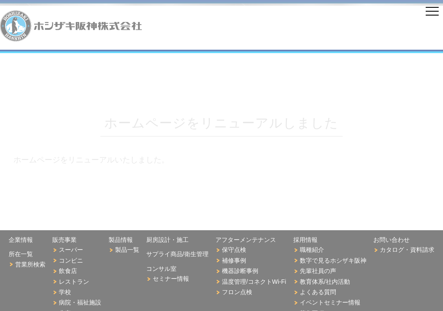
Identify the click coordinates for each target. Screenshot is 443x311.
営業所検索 (30, 264)
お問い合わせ (391, 239)
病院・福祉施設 (80, 302)
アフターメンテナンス (245, 239)
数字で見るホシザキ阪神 (333, 260)
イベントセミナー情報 (330, 302)
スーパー (71, 249)
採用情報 (305, 239)
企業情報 (21, 239)
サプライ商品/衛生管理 (177, 254)
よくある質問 (318, 292)
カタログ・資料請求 (407, 249)
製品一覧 (127, 249)
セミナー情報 (171, 278)
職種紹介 (312, 249)
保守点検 (234, 249)
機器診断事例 (240, 270)
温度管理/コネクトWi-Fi (254, 281)
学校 (65, 292)
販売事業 (64, 239)
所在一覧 (21, 254)
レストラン (74, 281)
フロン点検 (237, 292)
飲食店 (68, 270)
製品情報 (121, 239)
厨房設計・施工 (167, 239)
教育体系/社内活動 (325, 281)
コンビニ (71, 260)
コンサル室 (161, 268)
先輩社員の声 (318, 270)
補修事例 (234, 260)
